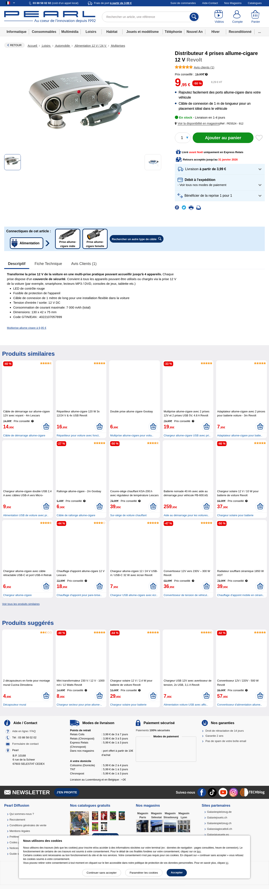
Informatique (16, 31)
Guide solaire (17, 853)
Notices (13, 848)
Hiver (215, 31)
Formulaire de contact (25, 743)
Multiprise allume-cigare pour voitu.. (131, 435)
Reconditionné (240, 31)
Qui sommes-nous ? (21, 813)
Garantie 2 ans (214, 735)
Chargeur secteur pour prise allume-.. (79, 704)
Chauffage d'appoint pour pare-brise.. (79, 595)
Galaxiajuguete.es (218, 834)
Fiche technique (48, 264)
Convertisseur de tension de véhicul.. (186, 595)
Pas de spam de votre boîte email (226, 741)
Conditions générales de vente (27, 825)
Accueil (33, 45)
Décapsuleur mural (14, 704)
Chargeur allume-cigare (17, 595)
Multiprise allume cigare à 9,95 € (26, 327)
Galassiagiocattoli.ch (219, 828)
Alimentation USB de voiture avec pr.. (25, 515)
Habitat (111, 31)
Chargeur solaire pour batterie (235, 515)
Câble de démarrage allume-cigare (24, 435)
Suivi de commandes (183, 3)
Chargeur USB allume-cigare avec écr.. (133, 595)
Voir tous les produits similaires (21, 604)
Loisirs (91, 31)
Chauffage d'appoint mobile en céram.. (240, 595)
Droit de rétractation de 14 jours (225, 730)
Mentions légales (19, 831)
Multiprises (117, 45)
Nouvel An (195, 31)
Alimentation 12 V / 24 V (90, 45)
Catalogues (255, 3)
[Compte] (237, 17)
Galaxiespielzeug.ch (219, 823)
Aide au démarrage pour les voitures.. (186, 515)
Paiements (153, 730)
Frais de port (113, 3)
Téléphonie (173, 31)
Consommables (44, 31)
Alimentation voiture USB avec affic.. (186, 704)
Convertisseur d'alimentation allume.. (239, 704)
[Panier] (256, 17)
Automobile (62, 45)
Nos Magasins (232, 3)
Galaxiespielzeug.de (219, 811)
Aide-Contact (210, 3)
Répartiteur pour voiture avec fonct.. (78, 435)
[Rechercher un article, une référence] (151, 17)
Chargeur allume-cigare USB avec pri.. (187, 435)
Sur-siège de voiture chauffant (128, 515)
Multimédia (69, 31)
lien (199, 851)
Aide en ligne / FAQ (24, 731)
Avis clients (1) (84, 264)
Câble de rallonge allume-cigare (76, 515)
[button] (198, 123)
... (259, 31)
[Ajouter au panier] (223, 137)
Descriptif (16, 264)
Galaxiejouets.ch (217, 817)
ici (227, 862)
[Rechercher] (194, 17)
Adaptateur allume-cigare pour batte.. (239, 435)
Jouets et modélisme (142, 31)
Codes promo (17, 842)
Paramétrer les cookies (144, 872)
